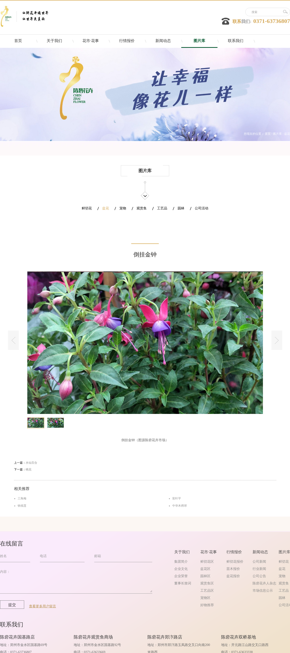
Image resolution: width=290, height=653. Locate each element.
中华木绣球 (179, 505)
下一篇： (22, 469)
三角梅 (22, 498)
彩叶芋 (176, 498)
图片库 (277, 133)
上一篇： (25, 462)
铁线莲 (22, 505)
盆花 (287, 133)
